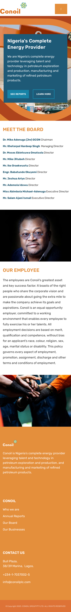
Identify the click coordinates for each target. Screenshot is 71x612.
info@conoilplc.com (16, 582)
